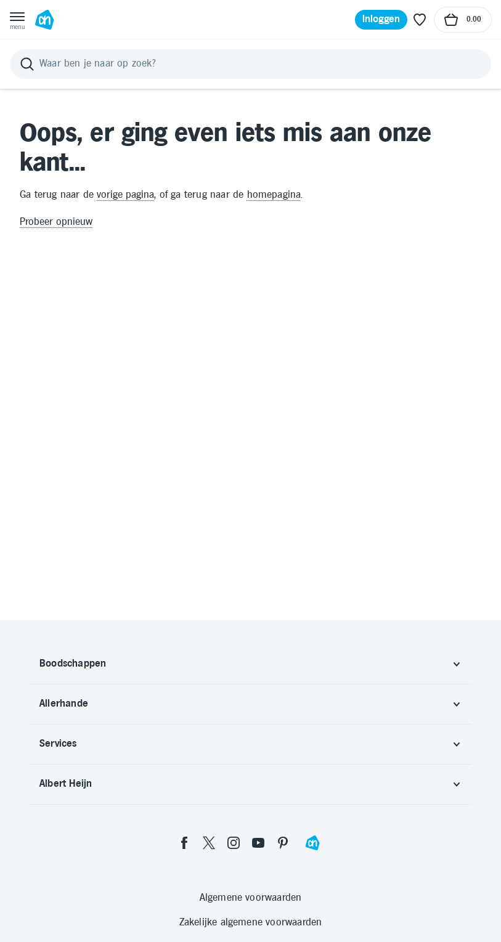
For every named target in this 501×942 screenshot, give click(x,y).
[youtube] (258, 842)
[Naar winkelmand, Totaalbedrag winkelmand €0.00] (462, 19)
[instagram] (233, 842)
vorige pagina (125, 195)
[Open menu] (17, 19)
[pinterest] (282, 842)
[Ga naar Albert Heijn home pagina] (44, 20)
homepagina (274, 195)
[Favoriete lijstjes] (419, 19)
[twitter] (209, 842)
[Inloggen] (381, 20)
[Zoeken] (250, 64)
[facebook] (184, 842)
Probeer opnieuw (56, 222)
